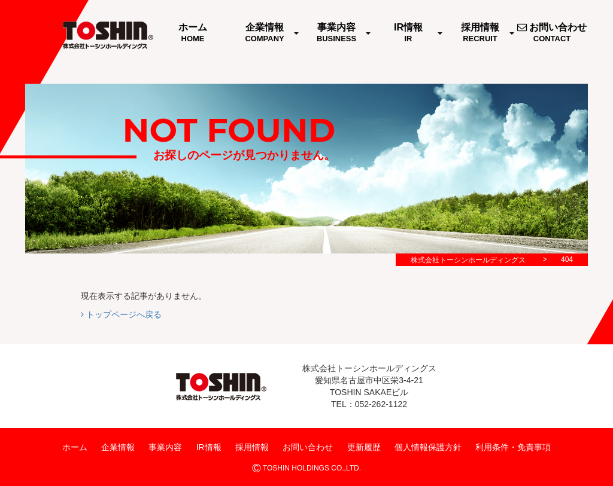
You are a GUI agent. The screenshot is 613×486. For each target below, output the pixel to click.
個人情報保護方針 (428, 447)
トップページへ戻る (121, 314)
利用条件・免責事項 (513, 447)
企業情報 (118, 447)
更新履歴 (364, 447)
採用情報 (252, 447)
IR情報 (208, 447)
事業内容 (165, 447)
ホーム (74, 447)
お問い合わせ (308, 447)
